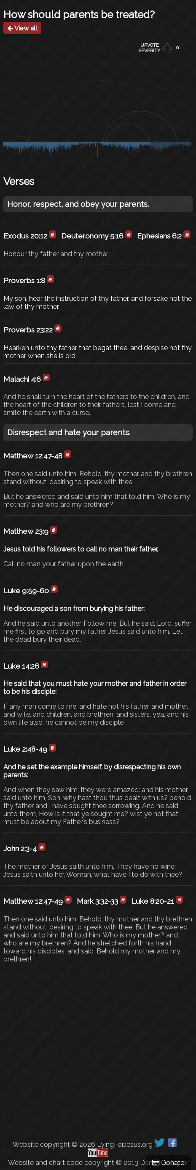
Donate (168, 1163)
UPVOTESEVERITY (149, 48)
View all (22, 28)
